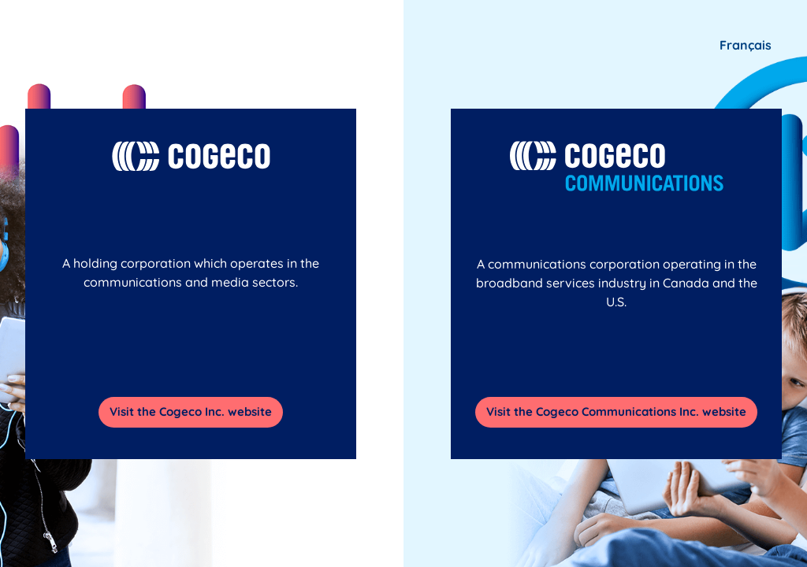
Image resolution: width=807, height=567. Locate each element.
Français (746, 45)
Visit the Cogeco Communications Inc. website (616, 411)
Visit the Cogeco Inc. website (191, 411)
